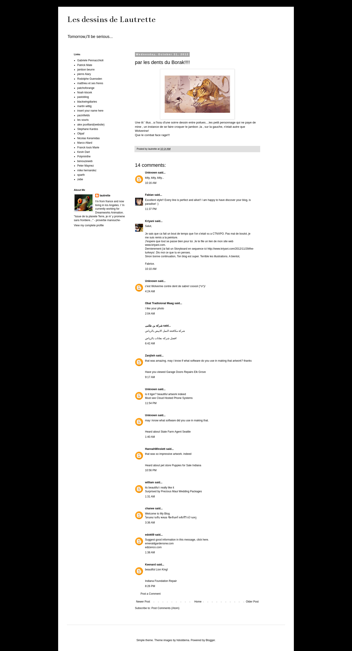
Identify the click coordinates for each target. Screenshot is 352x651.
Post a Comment (151, 593)
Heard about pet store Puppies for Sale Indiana (173, 465)
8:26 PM (150, 586)
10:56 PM (150, 470)
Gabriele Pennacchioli (90, 60)
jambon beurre (86, 69)
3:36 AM (150, 522)
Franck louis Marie (88, 147)
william (149, 482)
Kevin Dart (83, 152)
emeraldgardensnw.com (159, 543)
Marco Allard (84, 142)
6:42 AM (150, 343)
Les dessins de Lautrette (111, 19)
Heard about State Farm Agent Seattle (168, 431)
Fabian (149, 194)
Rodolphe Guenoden (89, 78)
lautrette (105, 195)
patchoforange (86, 88)
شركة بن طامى (154, 325)
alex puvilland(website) (90, 124)
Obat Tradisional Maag (159, 303)
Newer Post (143, 601)
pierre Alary (84, 74)
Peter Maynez (85, 165)
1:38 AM (150, 552)
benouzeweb (84, 161)
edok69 (149, 534)
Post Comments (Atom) (165, 608)
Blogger (210, 640)
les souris (83, 119)
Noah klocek (84, 92)
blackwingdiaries (87, 101)
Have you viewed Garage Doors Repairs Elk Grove (175, 372)
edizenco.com (153, 547)
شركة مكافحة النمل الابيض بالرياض (165, 330)
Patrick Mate (84, 65)
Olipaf (80, 133)
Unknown (151, 172)
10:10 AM (150, 269)
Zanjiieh (150, 355)
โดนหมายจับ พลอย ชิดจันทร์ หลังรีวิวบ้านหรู (170, 517)
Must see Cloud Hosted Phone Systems (169, 398)
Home (198, 601)
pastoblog (83, 97)
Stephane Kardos (87, 129)
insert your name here (90, 110)
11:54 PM (150, 403)
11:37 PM (150, 209)
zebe (80, 179)
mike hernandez (86, 170)
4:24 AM (150, 291)
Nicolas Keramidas (88, 138)
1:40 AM (150, 436)
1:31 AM (150, 496)
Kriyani (149, 221)
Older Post (252, 601)
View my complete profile (89, 225)
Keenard (150, 564)
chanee (149, 508)
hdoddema (182, 640)
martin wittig (84, 106)
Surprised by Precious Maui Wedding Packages (173, 491)
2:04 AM (150, 313)
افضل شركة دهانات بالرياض (160, 338)
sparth (81, 174)
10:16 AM (150, 183)
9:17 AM (150, 377)
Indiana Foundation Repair (161, 581)
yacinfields (83, 115)
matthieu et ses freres (90, 83)
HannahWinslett (155, 449)
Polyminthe (83, 156)
